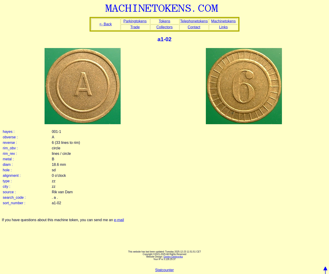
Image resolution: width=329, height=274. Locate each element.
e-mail (119, 220)
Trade (135, 27)
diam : (8, 165)
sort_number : (14, 203)
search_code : (14, 197)
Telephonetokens (194, 21)
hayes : (9, 132)
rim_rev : (10, 154)
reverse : (10, 143)
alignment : (12, 175)
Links (223, 27)
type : (7, 181)
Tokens (164, 21)
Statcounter (164, 270)
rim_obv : (10, 148)
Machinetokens (223, 21)
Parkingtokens (134, 21)
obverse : (10, 137)
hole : (7, 170)
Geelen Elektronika (173, 256)
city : (6, 186)
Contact (194, 27)
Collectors (164, 27)
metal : (8, 159)
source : (9, 192)
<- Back (105, 24)
